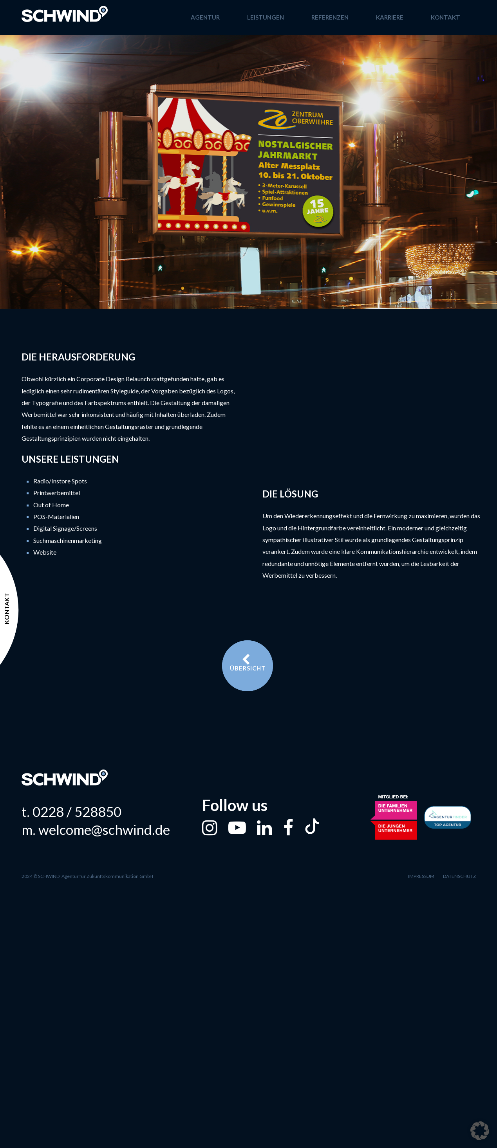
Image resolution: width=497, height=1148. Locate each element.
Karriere (389, 17)
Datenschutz (459, 876)
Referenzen (330, 17)
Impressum (421, 876)
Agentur (205, 17)
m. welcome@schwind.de (96, 829)
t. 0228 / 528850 (71, 811)
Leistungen (265, 17)
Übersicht (248, 663)
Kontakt (445, 17)
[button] (480, 1131)
